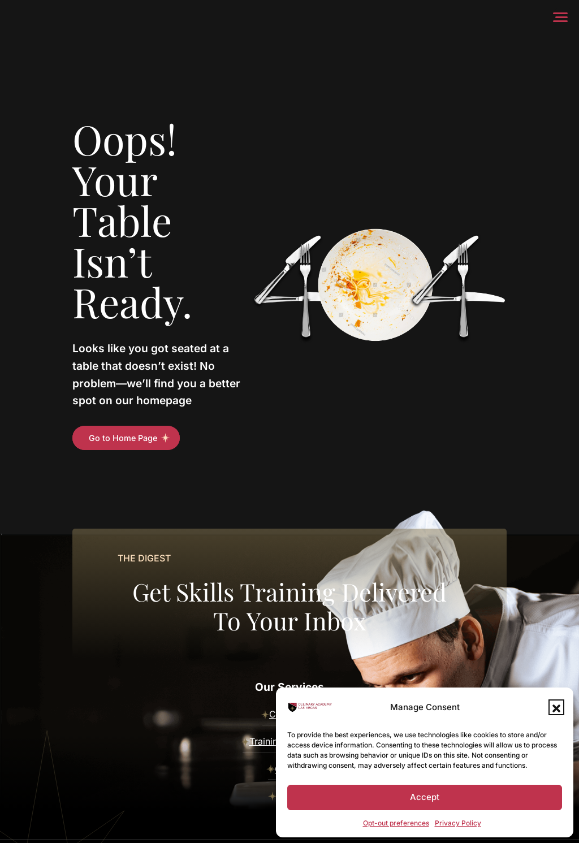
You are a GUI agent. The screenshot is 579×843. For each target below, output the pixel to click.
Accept (424, 797)
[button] (556, 707)
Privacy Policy (458, 823)
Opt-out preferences (396, 823)
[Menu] (563, 16)
